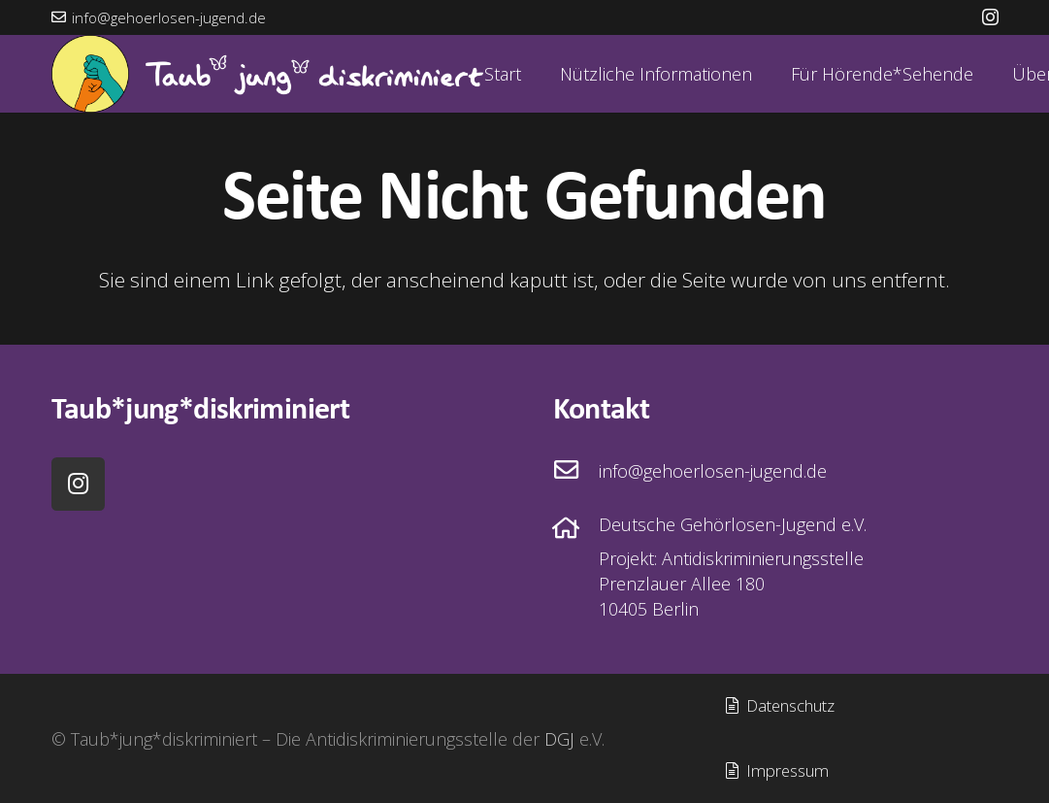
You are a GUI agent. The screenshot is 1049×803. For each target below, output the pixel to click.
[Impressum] (777, 771)
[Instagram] (990, 17)
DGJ (559, 739)
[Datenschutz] (780, 707)
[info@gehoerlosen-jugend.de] (576, 471)
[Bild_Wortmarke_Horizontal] (267, 74)
